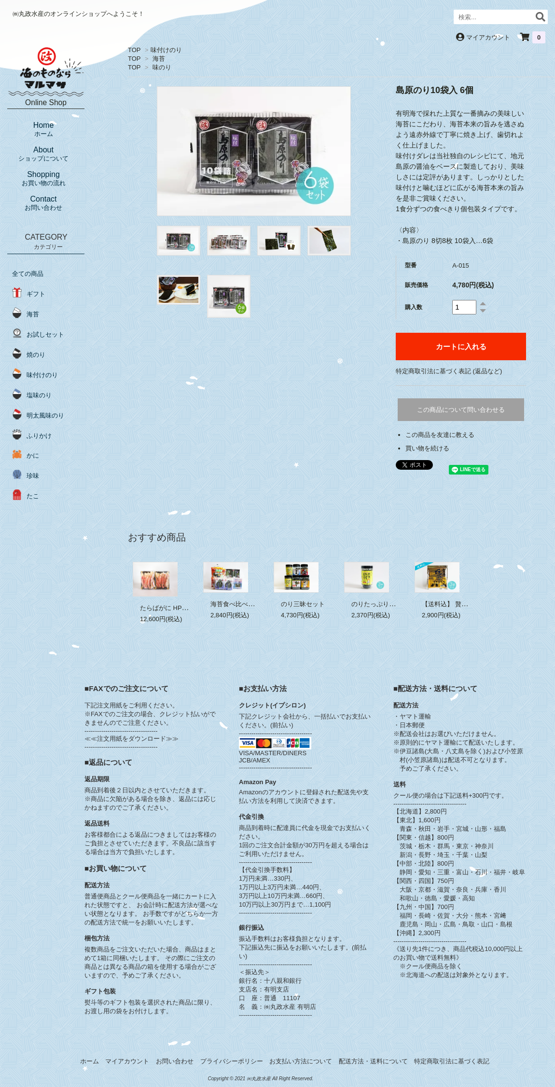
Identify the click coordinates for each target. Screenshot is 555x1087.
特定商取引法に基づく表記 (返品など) (449, 371)
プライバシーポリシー (231, 1061)
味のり (162, 67)
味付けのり (166, 50)
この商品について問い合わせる (461, 409)
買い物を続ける (427, 448)
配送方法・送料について (373, 1061)
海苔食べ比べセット (238, 604)
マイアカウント (488, 37)
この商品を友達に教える (439, 434)
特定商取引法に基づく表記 (451, 1061)
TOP (134, 50)
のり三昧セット (303, 604)
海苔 (159, 58)
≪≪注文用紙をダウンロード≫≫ (131, 738)
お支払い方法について (300, 1061)
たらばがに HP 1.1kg (169, 607)
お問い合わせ (175, 1061)
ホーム (89, 1061)
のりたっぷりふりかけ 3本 (388, 604)
